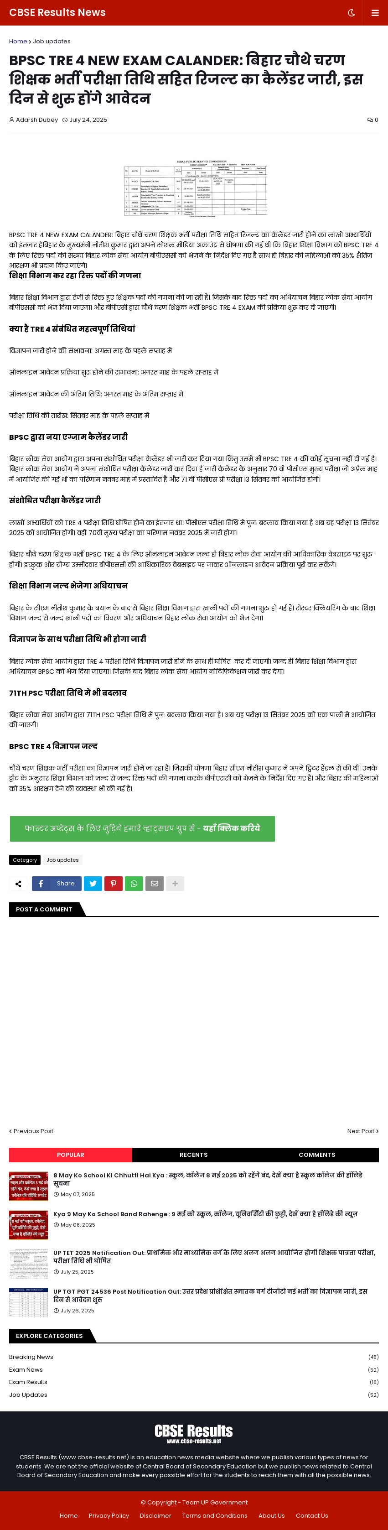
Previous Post (33, 1131)
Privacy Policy (109, 1515)
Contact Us (312, 1515)
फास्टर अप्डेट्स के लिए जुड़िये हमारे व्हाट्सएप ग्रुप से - (142, 828)
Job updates (52, 41)
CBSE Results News (57, 12)
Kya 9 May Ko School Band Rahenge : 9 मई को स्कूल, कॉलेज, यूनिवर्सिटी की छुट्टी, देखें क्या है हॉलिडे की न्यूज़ (205, 1214)
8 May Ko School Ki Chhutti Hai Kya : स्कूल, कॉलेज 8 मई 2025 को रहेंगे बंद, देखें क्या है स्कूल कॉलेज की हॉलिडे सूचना (207, 1179)
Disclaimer (155, 1515)
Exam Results (194, 1382)
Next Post (360, 1131)
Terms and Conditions (215, 1515)
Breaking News (194, 1357)
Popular (70, 1154)
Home (18, 41)
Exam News (194, 1370)
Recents (194, 1154)
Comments (317, 1154)
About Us (272, 1515)
